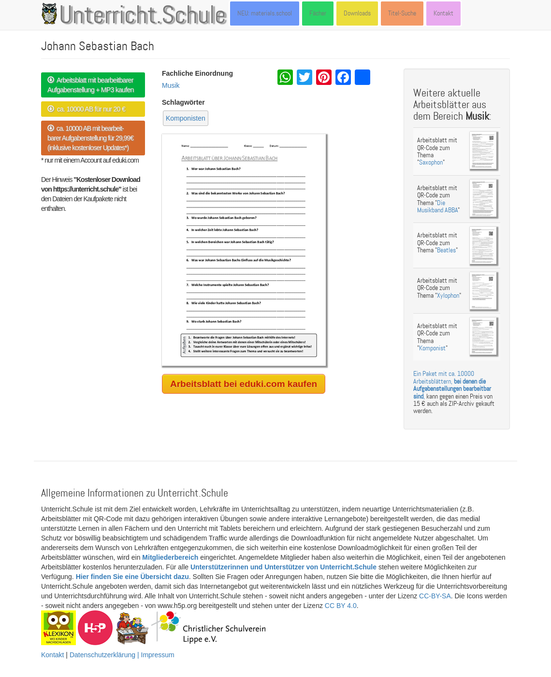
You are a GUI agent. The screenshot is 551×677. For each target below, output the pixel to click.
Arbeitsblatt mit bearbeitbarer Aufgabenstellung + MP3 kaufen (90, 85)
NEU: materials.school (264, 13)
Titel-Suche (402, 13)
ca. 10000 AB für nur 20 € (86, 109)
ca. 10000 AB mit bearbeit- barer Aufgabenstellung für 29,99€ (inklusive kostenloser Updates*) (90, 138)
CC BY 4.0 (341, 605)
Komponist (432, 348)
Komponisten (185, 118)
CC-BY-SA (435, 596)
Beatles (446, 250)
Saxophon (431, 162)
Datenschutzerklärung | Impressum (122, 655)
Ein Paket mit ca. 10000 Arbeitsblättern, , (452, 385)
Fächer (317, 13)
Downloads (357, 13)
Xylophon (448, 295)
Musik (171, 85)
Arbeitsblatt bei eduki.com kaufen (243, 384)
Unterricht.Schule (142, 16)
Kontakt (443, 13)
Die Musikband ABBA (437, 206)
